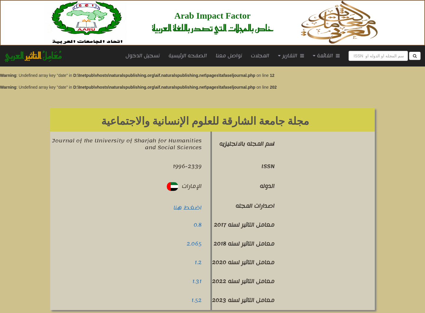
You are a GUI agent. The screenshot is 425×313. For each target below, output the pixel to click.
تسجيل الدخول (142, 55)
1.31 (197, 281)
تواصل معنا (229, 55)
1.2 (198, 262)
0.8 (198, 225)
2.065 (194, 244)
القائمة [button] (326, 55)
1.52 (196, 300)
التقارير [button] (291, 55)
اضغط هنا (188, 208)
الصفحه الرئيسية (190, 55)
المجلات (260, 55)
